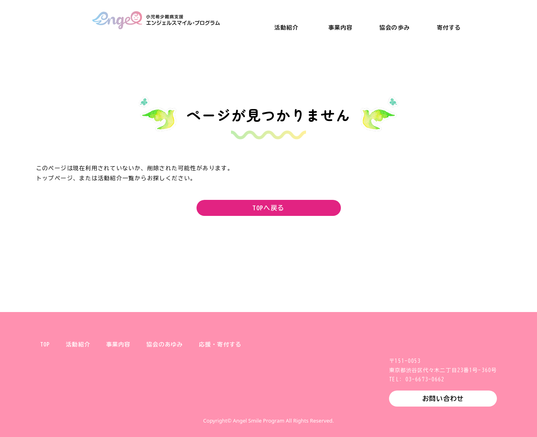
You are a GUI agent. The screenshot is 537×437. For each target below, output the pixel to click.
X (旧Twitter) (230, 402)
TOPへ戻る (268, 208)
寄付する (449, 27)
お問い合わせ (443, 398)
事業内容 (340, 27)
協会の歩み (394, 27)
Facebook (281, 402)
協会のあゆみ (164, 344)
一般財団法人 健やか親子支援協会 (48, 20)
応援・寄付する (220, 344)
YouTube (307, 402)
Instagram (255, 402)
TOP (45, 344)
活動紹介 (286, 27)
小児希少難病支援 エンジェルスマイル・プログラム (156, 20)
